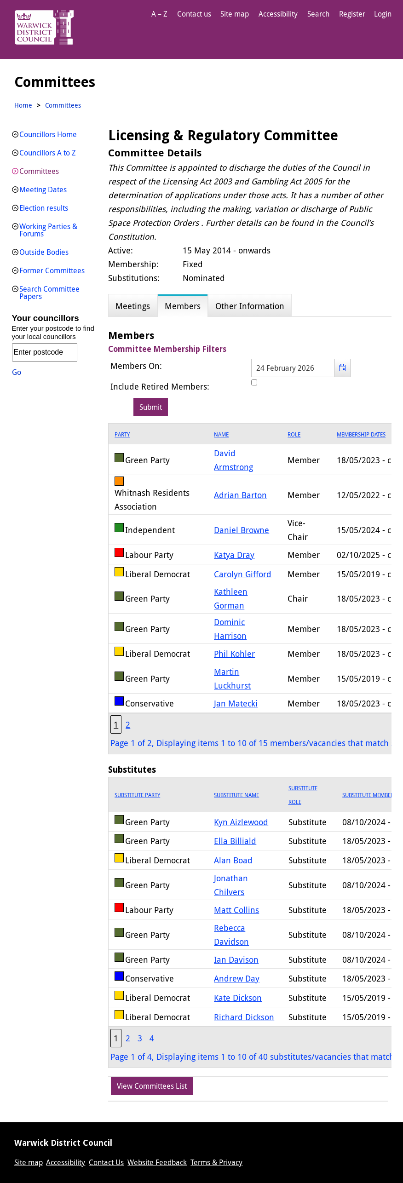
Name (221, 434)
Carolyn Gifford (242, 574)
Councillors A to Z (47, 153)
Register (352, 14)
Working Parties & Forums (48, 230)
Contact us (194, 14)
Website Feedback (157, 1162)
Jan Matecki (236, 703)
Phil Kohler (234, 653)
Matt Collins (236, 909)
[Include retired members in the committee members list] (254, 382)
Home (23, 105)
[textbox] (301, 368)
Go (16, 372)
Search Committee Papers (49, 292)
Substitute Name (236, 794)
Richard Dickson (244, 1016)
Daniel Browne (241, 529)
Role (294, 434)
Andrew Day (236, 978)
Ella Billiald (235, 840)
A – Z (159, 14)
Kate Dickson (238, 997)
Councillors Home (48, 134)
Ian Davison (236, 959)
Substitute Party (137, 794)
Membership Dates (361, 434)
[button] (342, 368)
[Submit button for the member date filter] (150, 407)
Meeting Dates (43, 189)
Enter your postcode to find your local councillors (53, 332)
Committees (39, 171)
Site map (234, 14)
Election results (43, 208)
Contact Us (106, 1162)
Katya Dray (234, 554)
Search (318, 14)
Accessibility (278, 14)
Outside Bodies (44, 252)
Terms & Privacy (216, 1162)
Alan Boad (233, 860)
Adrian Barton (240, 494)
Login (382, 14)
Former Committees (52, 270)
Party (122, 434)
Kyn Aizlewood (241, 821)
